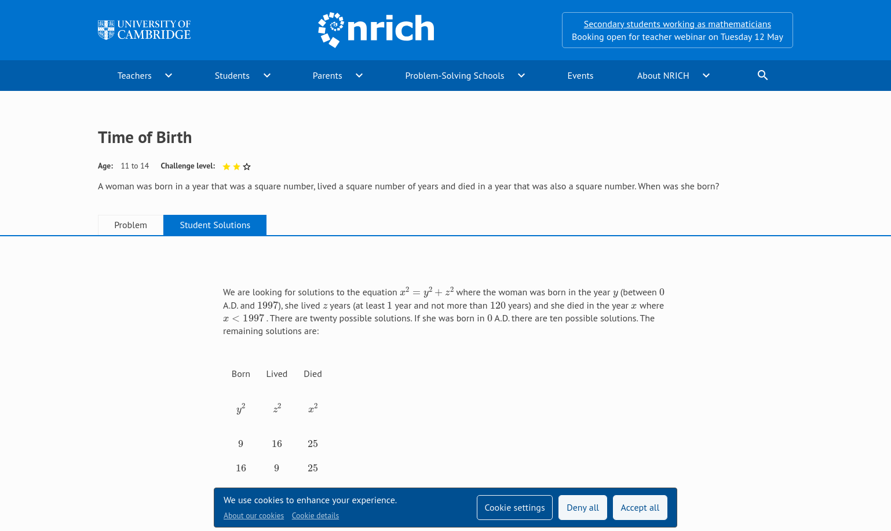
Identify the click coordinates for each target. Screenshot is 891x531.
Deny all (583, 507)
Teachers (135, 75)
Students (232, 75)
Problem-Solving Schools (455, 75)
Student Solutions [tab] (215, 224)
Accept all (640, 507)
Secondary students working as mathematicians (677, 24)
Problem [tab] (130, 224)
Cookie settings (514, 507)
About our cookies (254, 515)
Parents (327, 75)
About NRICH (663, 75)
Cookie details (315, 515)
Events (580, 75)
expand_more (169, 75)
